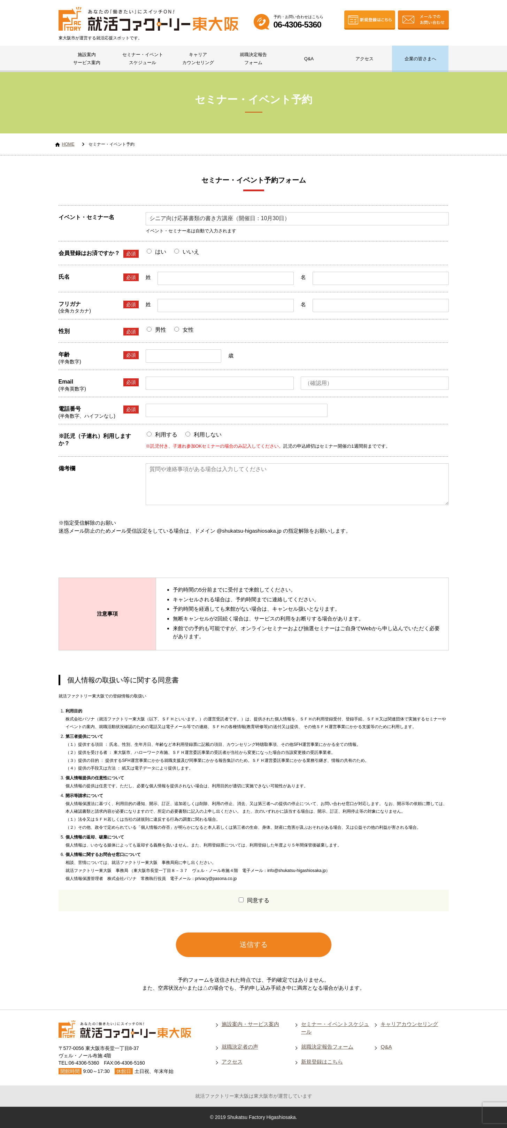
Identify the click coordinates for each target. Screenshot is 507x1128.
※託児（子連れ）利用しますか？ (95, 439)
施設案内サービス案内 (86, 58)
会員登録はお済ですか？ (99, 254)
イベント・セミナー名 (86, 217)
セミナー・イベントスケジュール (142, 58)
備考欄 (67, 468)
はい (160, 252)
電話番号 (99, 409)
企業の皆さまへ (420, 58)
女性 (188, 330)
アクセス (364, 58)
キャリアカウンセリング (198, 58)
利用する (166, 435)
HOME (68, 144)
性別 (99, 332)
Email (99, 382)
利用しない (208, 435)
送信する (254, 944)
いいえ (191, 252)
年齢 (99, 355)
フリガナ (99, 305)
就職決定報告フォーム (253, 58)
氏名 (99, 277)
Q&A (309, 58)
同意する (258, 900)
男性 (160, 330)
